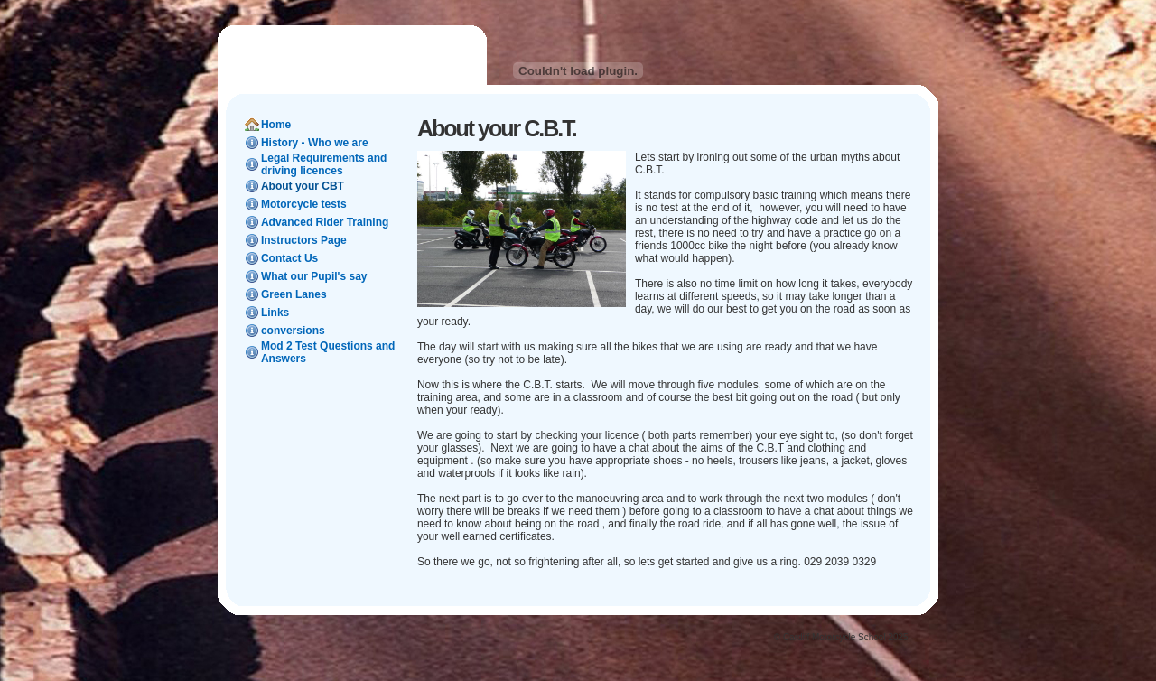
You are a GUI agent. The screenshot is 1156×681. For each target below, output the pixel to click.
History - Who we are (314, 142)
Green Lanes (294, 294)
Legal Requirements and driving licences (324, 164)
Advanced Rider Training (324, 222)
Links (275, 312)
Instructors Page (304, 240)
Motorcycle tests (304, 204)
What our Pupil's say (314, 276)
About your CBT (302, 186)
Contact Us (289, 258)
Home (276, 124)
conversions (293, 330)
